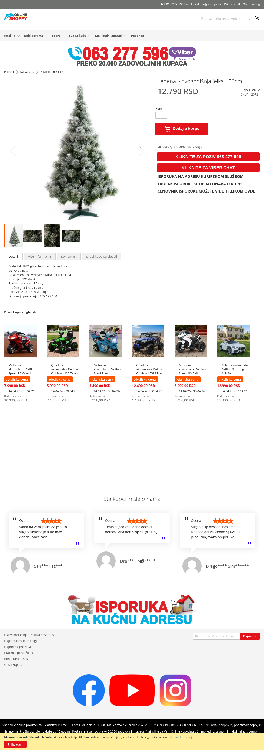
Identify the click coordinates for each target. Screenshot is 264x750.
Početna (9, 72)
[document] (132, 742)
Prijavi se (230, 4)
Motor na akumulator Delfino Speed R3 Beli (192, 369)
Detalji (13, 256)
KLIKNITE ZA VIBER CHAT (208, 167)
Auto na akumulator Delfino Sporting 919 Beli (235, 369)
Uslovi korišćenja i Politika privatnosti (30, 635)
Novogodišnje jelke (51, 72)
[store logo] (15, 16)
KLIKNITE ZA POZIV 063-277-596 (208, 156)
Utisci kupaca (13, 665)
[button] (12, 151)
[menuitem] (11, 35)
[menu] (132, 35)
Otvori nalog (251, 4)
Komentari (68, 256)
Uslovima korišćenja (180, 737)
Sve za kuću (27, 72)
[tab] (13, 256)
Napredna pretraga (17, 647)
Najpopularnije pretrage (20, 641)
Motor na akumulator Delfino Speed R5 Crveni (22, 369)
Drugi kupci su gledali (101, 256)
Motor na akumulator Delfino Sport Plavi (107, 369)
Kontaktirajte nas (16, 659)
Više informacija (39, 256)
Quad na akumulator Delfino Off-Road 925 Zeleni (65, 369)
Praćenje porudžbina (18, 653)
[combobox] (225, 18)
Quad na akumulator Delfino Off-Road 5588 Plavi (150, 369)
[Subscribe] (250, 636)
